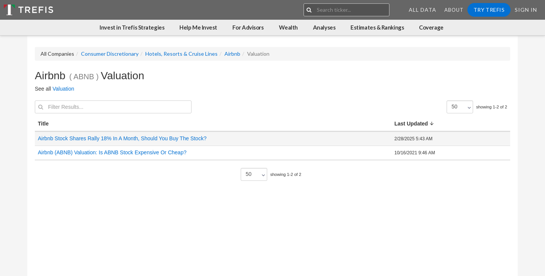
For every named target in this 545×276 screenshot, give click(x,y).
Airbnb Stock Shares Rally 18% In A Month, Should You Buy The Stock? (122, 138)
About (454, 10)
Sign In (526, 9)
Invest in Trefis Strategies (132, 27)
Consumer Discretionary (110, 53)
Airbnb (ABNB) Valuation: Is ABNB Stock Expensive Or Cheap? (112, 152)
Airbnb (232, 53)
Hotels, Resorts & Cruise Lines (181, 53)
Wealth (288, 27)
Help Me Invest (198, 27)
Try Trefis (489, 9)
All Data (422, 9)
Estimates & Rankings (377, 27)
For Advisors (248, 27)
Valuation (63, 89)
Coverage (431, 27)
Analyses (324, 27)
